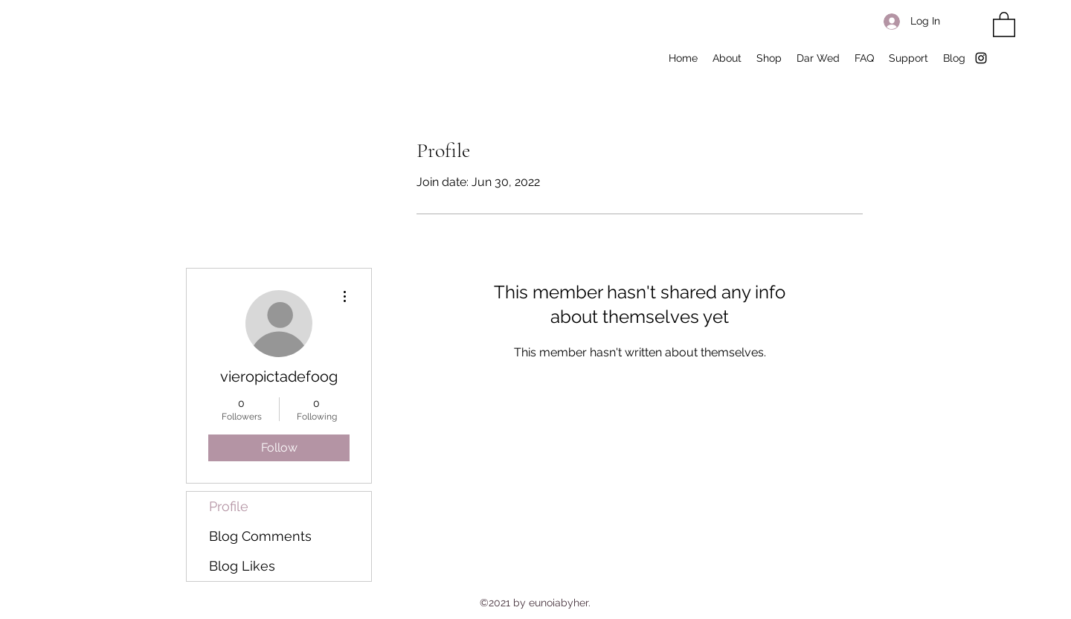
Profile (228, 506)
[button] (1004, 23)
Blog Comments (260, 536)
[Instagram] (981, 58)
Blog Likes (242, 566)
